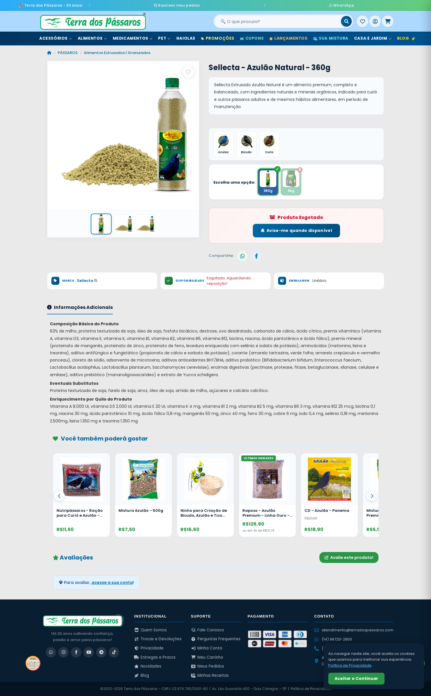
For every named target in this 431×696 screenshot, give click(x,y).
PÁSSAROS (67, 51)
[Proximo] (371, 496)
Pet (164, 37)
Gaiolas (185, 37)
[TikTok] (114, 652)
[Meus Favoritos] (362, 20)
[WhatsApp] (51, 652)
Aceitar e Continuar (356, 678)
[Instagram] (63, 652)
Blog (406, 37)
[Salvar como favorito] (188, 70)
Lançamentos (288, 37)
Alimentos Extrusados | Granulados (117, 51)
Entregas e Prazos (155, 657)
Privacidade (149, 648)
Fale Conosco (207, 630)
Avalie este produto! (349, 557)
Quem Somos (150, 630)
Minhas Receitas (210, 675)
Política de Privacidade (311, 688)
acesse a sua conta (112, 582)
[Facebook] (76, 652)
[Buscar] (346, 19)
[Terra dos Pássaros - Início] (93, 20)
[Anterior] (59, 496)
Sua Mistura (330, 37)
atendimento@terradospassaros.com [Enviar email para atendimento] (353, 630)
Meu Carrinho (207, 657)
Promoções (217, 37)
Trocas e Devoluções (158, 639)
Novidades (147, 666)
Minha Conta (206, 648)
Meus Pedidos (207, 666)
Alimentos (92, 37)
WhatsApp (283, 4)
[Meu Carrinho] (387, 20)
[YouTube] (89, 652)
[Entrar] (375, 20)
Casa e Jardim (372, 37)
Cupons (252, 37)
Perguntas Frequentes (215, 639)
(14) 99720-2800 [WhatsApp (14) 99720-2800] (333, 639)
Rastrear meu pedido (235, 4)
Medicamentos (133, 37)
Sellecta (87, 280)
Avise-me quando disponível (296, 230)
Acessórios (55, 37)
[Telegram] (101, 652)
